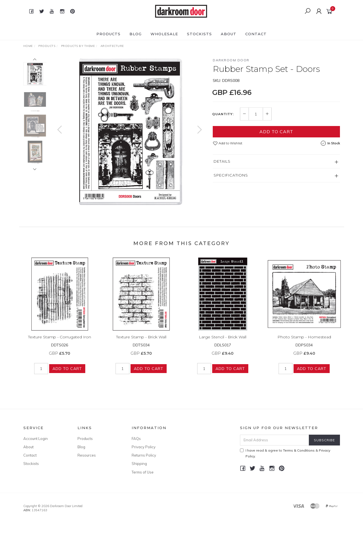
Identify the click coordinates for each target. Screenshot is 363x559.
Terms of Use (143, 472)
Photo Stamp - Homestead (304, 341)
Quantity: (223, 114)
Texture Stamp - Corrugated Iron (59, 341)
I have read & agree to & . (285, 453)
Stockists (199, 34)
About (228, 34)
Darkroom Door (231, 60)
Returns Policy (144, 455)
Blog (135, 34)
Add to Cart (276, 131)
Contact (256, 34)
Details (222, 161)
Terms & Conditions (299, 450)
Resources (86, 455)
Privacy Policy (144, 447)
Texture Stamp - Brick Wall (141, 341)
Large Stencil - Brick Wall (222, 341)
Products (108, 34)
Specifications (231, 175)
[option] (129, 132)
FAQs (136, 438)
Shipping (139, 463)
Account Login (35, 438)
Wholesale (164, 34)
